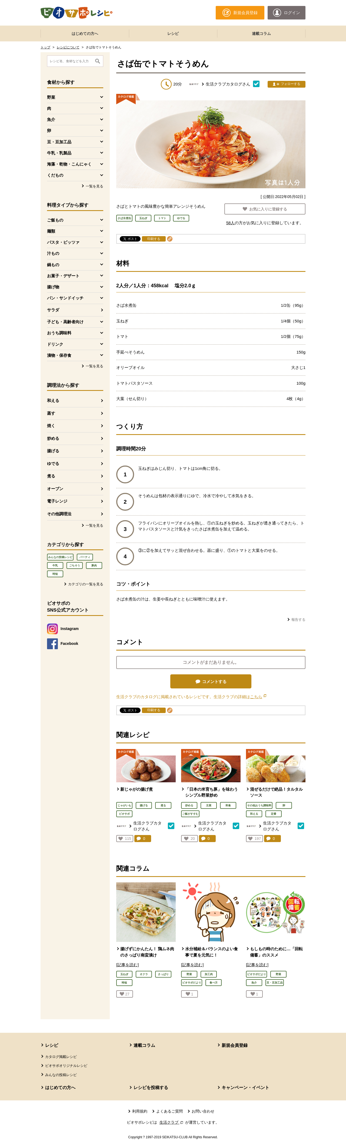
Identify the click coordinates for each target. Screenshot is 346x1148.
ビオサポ (124, 813)
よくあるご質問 (169, 1111)
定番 (273, 813)
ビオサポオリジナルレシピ (66, 1066)
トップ (45, 47)
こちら (258, 696)
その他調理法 (59, 514)
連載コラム (261, 33)
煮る (51, 476)
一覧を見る (94, 186)
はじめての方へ (85, 33)
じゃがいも (124, 805)
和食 (228, 805)
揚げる (53, 450)
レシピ (173, 33)
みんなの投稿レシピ (60, 557)
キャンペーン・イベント (245, 1087)
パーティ (84, 557)
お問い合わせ (203, 1111)
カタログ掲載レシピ (61, 1057)
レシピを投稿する (151, 1087)
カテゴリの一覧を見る (85, 584)
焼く (51, 425)
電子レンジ (57, 501)
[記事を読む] (127, 964)
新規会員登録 (235, 1045)
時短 (55, 573)
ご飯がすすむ (190, 813)
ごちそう (74, 565)
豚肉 (94, 565)
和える (53, 400)
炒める (53, 438)
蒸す (51, 413)
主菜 (208, 805)
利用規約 (139, 1111)
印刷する (153, 239)
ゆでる (53, 463)
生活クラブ (171, 1122)
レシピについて (68, 47)
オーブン (55, 488)
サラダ (53, 310)
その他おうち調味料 (259, 805)
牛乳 (55, 565)
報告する (298, 620)
